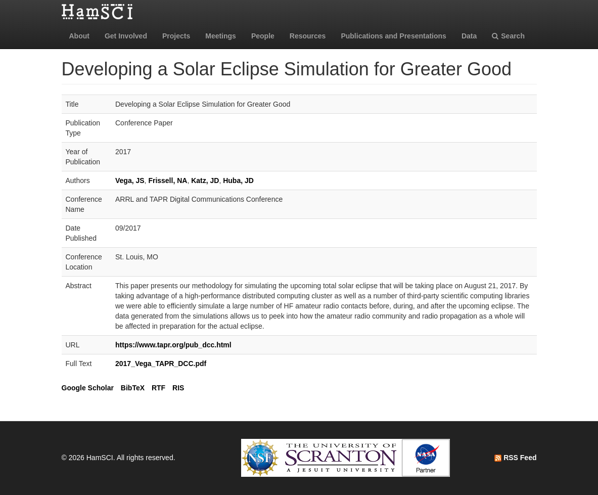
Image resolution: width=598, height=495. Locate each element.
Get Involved (126, 36)
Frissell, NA (167, 180)
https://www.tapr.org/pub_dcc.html (173, 345)
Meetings (220, 36)
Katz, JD (205, 180)
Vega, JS (130, 180)
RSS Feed (515, 458)
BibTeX (133, 388)
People (262, 36)
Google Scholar (88, 388)
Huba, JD (238, 180)
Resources (308, 36)
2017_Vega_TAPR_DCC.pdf (160, 363)
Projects (176, 36)
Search (508, 36)
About (79, 36)
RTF (158, 388)
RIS (178, 388)
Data (469, 36)
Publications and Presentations (393, 36)
